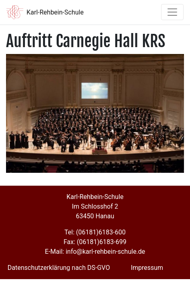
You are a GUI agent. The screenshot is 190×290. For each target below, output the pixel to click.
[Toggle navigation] (172, 12)
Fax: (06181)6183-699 (94, 242)
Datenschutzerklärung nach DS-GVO (59, 267)
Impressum (147, 267)
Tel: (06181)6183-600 (94, 232)
